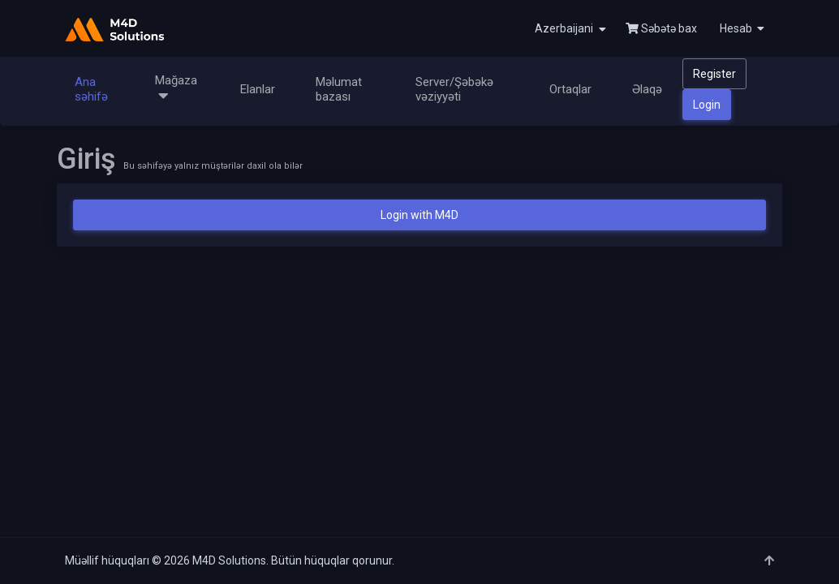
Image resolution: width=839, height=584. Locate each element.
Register (714, 73)
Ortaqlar (570, 89)
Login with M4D (419, 214)
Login (707, 104)
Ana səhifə (91, 89)
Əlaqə (647, 89)
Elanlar (257, 89)
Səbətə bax (661, 28)
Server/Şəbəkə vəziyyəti (454, 89)
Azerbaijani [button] (570, 29)
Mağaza (176, 89)
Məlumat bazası (339, 89)
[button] (740, 28)
